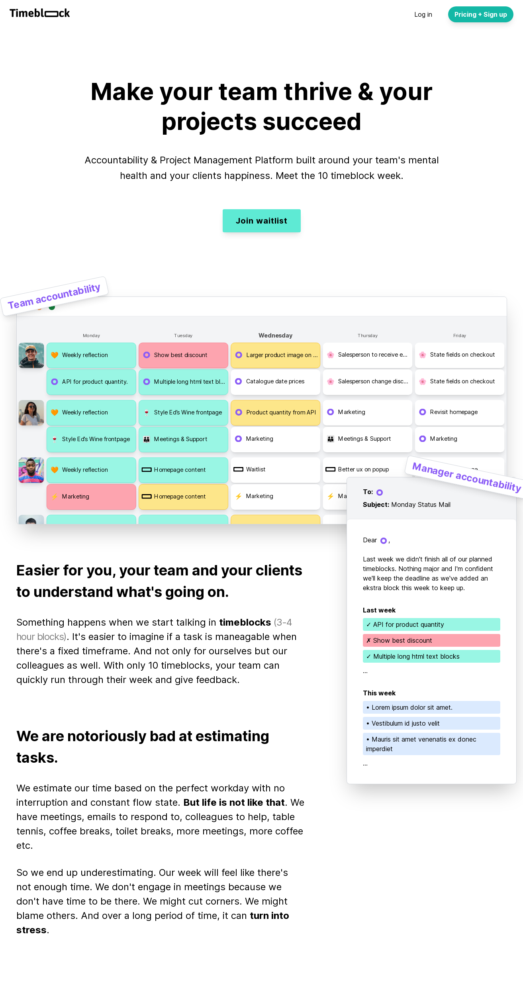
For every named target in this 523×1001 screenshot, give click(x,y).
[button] (91, 355)
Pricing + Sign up (480, 14)
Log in (423, 14)
